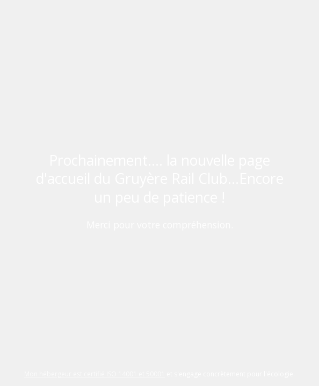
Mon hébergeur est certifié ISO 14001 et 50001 (94, 373)
